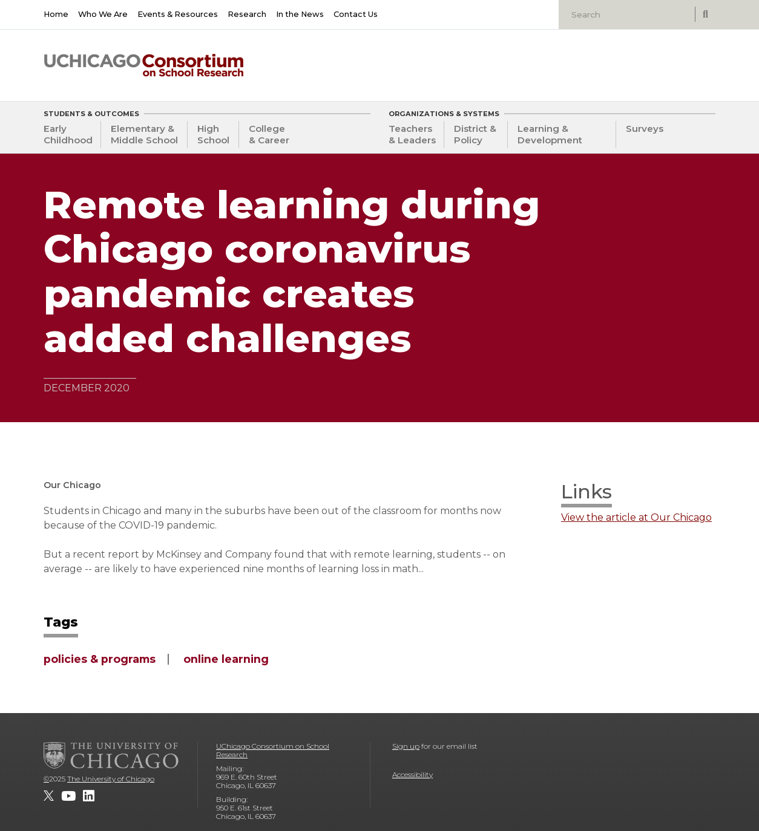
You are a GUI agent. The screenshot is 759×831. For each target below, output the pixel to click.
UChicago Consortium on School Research (272, 750)
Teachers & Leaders (412, 134)
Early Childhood (68, 134)
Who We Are (103, 14)
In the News (300, 14)
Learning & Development (550, 134)
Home (56, 14)
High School (213, 134)
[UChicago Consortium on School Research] (144, 65)
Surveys (644, 128)
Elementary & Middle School (144, 134)
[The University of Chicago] (111, 755)
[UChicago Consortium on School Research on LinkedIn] (88, 796)
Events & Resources (177, 14)
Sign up (405, 746)
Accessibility (412, 774)
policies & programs (100, 659)
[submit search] (705, 14)
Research (247, 14)
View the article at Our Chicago (636, 517)
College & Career (269, 134)
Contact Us (356, 14)
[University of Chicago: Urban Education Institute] (653, 61)
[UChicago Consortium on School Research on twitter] (49, 796)
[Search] (628, 14)
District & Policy (475, 134)
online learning (226, 659)
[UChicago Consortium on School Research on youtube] (68, 796)
